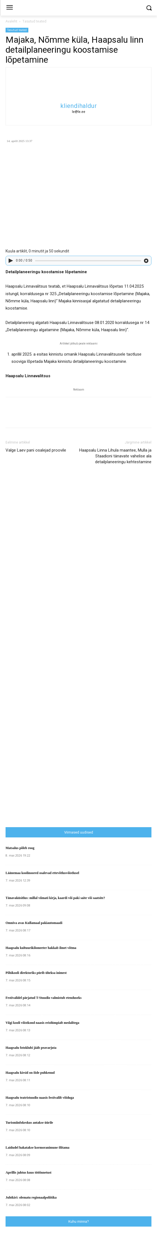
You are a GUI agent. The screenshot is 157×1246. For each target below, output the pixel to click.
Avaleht (11, 21)
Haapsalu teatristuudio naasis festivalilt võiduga (40, 1098)
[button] (148, 8)
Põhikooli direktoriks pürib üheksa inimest (36, 973)
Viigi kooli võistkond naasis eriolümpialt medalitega (42, 1023)
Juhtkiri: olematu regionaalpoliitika (31, 1197)
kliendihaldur (78, 105)
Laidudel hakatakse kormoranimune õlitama (37, 1147)
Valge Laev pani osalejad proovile (36, 450)
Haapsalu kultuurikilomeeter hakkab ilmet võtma (41, 948)
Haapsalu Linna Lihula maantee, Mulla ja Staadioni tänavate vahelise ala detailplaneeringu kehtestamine (115, 456)
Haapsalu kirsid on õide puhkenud (30, 1073)
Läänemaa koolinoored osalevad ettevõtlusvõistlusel (42, 873)
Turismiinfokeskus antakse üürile (29, 1123)
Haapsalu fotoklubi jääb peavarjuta (31, 1048)
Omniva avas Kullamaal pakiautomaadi (34, 923)
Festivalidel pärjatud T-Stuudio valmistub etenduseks (43, 998)
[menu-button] (9, 8)
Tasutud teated (34, 21)
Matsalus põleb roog (20, 848)
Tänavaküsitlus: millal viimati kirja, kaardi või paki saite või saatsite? (55, 898)
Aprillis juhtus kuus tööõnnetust (28, 1172)
